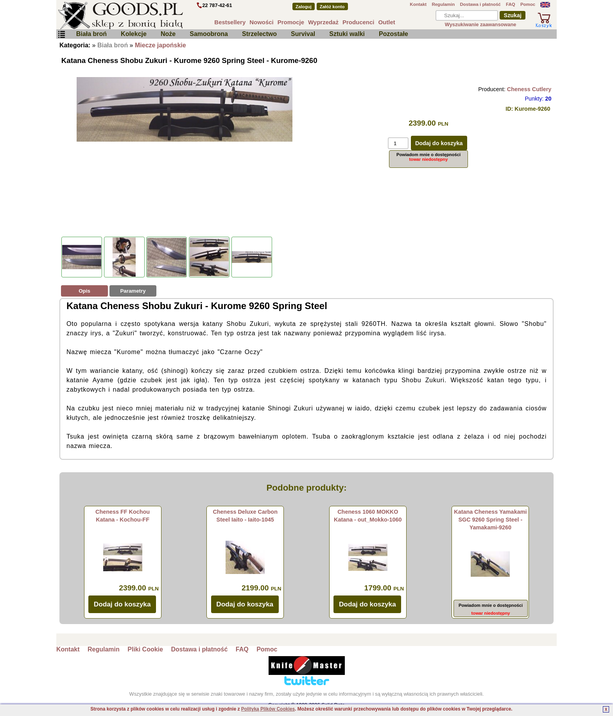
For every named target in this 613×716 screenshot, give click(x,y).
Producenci (358, 22)
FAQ (510, 4)
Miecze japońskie (160, 45)
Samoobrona (209, 34)
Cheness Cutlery (529, 89)
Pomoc (527, 4)
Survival (303, 34)
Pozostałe (393, 34)
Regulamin (443, 4)
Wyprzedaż (323, 22)
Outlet (386, 22)
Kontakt (418, 4)
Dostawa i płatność (480, 4)
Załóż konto (332, 6)
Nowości (261, 22)
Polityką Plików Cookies (268, 709)
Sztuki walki (347, 34)
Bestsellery (230, 22)
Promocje (291, 22)
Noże (168, 34)
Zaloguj (304, 6)
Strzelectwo (259, 34)
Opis (84, 291)
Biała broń (91, 34)
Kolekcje (134, 34)
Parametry (132, 291)
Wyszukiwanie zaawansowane (480, 24)
